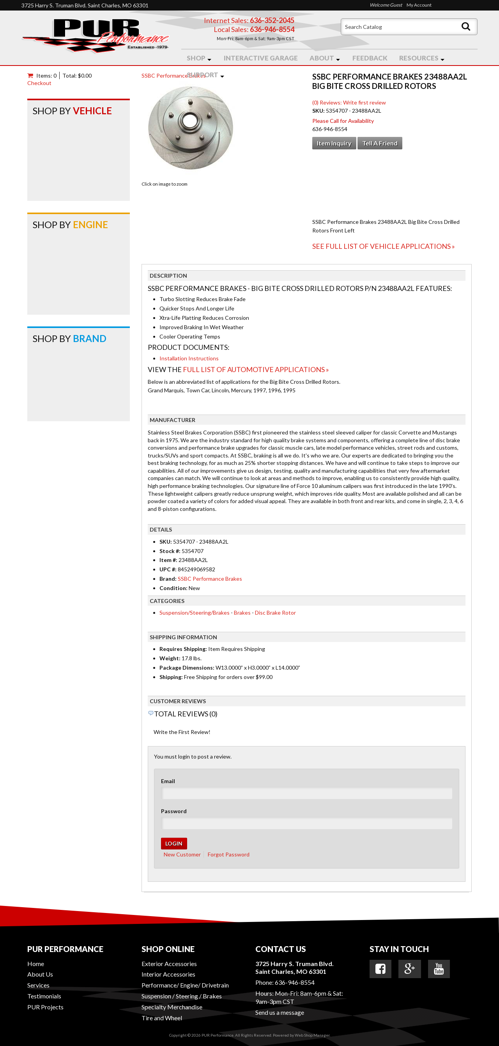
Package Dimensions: (186, 667)
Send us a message (279, 1012)
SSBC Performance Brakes (174, 75)
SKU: (319, 110)
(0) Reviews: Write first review (349, 102)
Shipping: (171, 677)
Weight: (169, 658)
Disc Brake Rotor (275, 612)
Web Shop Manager (312, 1035)
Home (35, 963)
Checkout (39, 83)
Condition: (173, 588)
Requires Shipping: (183, 648)
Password (174, 811)
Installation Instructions (189, 358)
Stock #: (170, 551)
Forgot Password (229, 854)
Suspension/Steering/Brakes (194, 612)
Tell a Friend (380, 143)
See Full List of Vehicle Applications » (383, 246)
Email (168, 781)
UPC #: (168, 569)
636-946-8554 (295, 982)
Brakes (242, 612)
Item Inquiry (334, 143)
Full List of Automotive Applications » (256, 369)
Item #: (169, 560)
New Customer (182, 854)
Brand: (168, 578)
